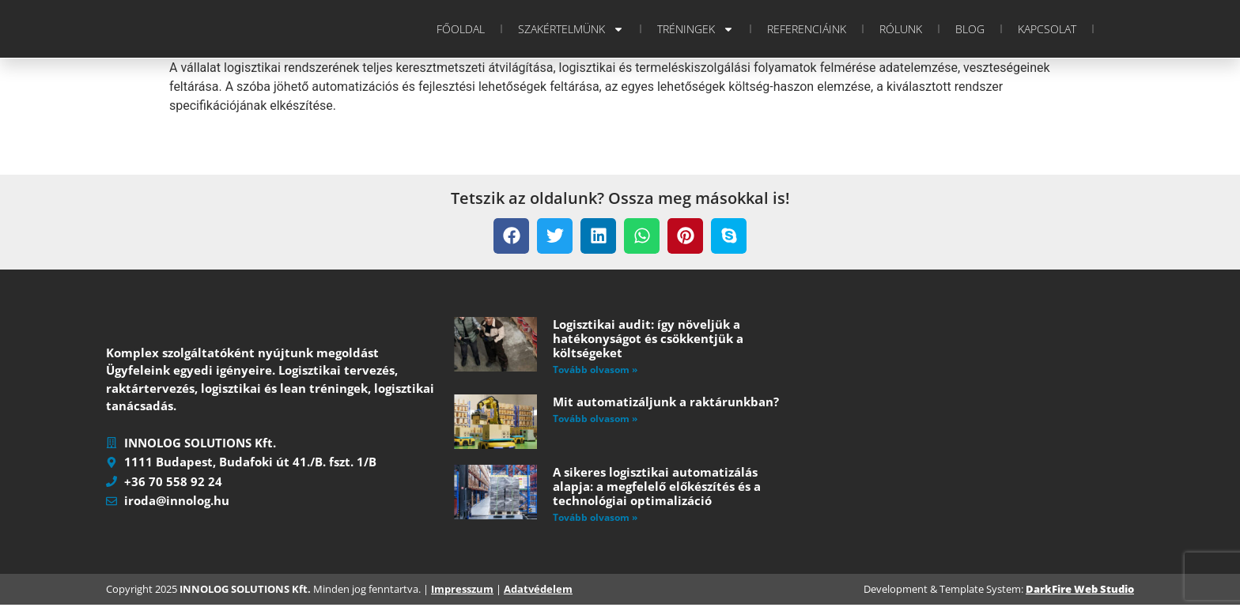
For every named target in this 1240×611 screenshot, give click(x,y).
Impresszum (462, 594)
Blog (970, 28)
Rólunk (900, 28)
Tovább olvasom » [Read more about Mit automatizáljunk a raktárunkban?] (595, 418)
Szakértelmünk (571, 29)
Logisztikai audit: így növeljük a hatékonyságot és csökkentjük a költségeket (648, 338)
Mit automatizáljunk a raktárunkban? (666, 401)
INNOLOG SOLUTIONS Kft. (245, 594)
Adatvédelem (538, 594)
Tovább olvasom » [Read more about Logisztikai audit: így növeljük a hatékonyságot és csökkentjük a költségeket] (595, 369)
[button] (511, 236)
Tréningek (695, 29)
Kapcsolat (1047, 28)
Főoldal (461, 28)
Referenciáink (806, 28)
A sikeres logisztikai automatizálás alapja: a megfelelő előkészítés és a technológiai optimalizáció (657, 486)
